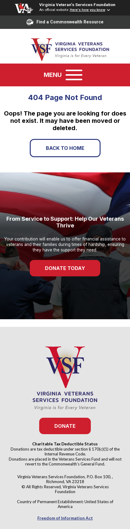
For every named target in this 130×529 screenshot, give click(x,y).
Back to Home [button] (65, 148)
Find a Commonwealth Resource (65, 22)
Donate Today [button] (65, 268)
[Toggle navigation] (74, 75)
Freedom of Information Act (65, 518)
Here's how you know (87, 10)
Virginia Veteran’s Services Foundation (77, 4)
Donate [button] (65, 426)
